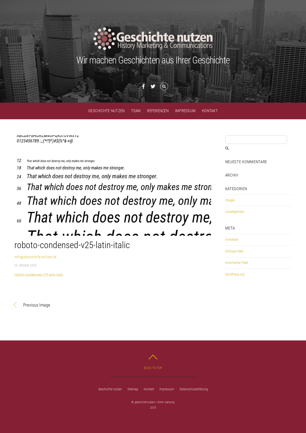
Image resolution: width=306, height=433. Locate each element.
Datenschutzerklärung (194, 389)
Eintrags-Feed (234, 251)
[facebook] (143, 85)
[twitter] (153, 85)
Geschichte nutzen (106, 110)
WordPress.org (234, 274)
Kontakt (210, 110)
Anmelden (231, 240)
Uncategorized (234, 212)
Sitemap (132, 389)
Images (230, 200)
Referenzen (158, 110)
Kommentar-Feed (236, 263)
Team (136, 110)
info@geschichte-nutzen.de (35, 257)
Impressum (185, 110)
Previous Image (36, 305)
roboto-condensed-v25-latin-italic (72, 245)
